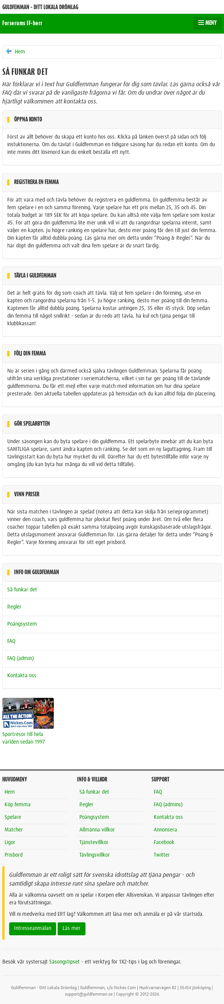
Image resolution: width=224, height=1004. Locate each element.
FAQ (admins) (168, 804)
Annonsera (165, 830)
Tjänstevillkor (93, 842)
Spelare (13, 817)
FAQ (11, 641)
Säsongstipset (64, 962)
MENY (207, 23)
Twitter (162, 855)
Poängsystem (22, 624)
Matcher (14, 830)
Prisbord (14, 855)
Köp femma (18, 804)
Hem (15, 51)
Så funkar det (22, 589)
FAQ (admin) (20, 658)
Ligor (10, 842)
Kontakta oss (21, 675)
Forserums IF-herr (22, 23)
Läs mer (72, 928)
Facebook (164, 842)
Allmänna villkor (97, 830)
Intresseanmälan (32, 928)
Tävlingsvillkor (94, 855)
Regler (14, 607)
